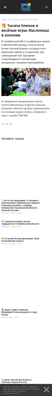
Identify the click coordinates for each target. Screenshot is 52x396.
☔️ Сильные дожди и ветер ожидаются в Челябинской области (20, 222)
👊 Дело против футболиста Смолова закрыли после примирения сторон (16, 382)
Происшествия (7, 317)
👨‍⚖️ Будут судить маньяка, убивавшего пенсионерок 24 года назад (19, 312)
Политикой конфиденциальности (14, 392)
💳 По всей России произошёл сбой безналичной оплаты (20, 239)
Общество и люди (9, 20)
